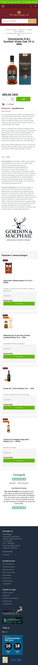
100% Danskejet (8, 593)
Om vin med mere (8, 564)
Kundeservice (7, 578)
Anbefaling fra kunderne (10, 598)
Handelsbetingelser (9, 567)
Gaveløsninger (7, 601)
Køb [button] (23, 99)
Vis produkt (19, 304)
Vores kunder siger (9, 572)
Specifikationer (18, 108)
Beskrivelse (6, 108)
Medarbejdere (7, 575)
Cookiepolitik (7, 584)
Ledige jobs (6, 595)
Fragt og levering (8, 570)
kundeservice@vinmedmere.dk (12, 539)
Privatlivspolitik (7, 581)
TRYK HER (6, 555)
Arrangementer (7, 604)
